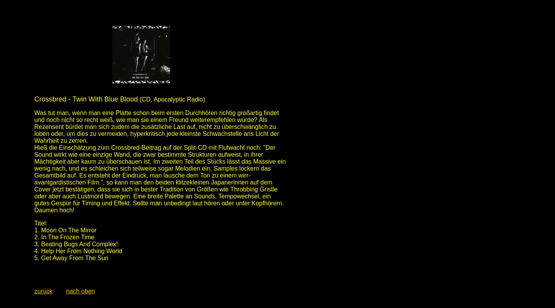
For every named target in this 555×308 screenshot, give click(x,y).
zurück (43, 291)
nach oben (80, 291)
